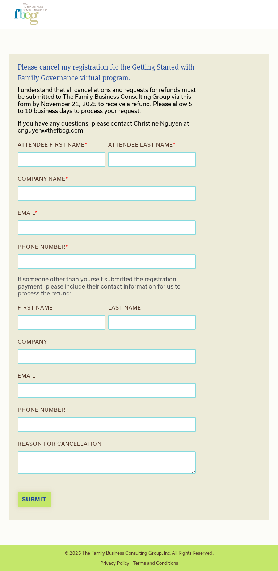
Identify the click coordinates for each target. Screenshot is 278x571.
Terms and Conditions (155, 563)
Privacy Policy (114, 563)
